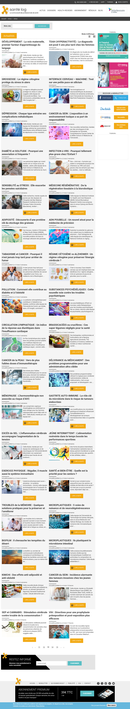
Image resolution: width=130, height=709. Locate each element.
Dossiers (51, 10)
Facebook (98, 683)
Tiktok (109, 683)
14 (52, 647)
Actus (42, 10)
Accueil (3, 19)
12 (44, 647)
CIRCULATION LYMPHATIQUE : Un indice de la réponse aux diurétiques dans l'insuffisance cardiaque (24, 328)
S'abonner (74, 663)
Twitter (102, 683)
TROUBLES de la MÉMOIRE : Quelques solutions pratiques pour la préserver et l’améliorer (23, 508)
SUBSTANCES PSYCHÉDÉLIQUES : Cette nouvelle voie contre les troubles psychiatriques (71, 292)
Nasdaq (111, 9)
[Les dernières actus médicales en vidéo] (113, 159)
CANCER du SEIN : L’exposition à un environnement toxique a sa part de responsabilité (68, 116)
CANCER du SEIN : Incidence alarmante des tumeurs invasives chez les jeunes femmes (70, 578)
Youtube (113, 683)
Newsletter (43, 683)
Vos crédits (121, 117)
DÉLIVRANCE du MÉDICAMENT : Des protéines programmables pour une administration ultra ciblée (69, 363)
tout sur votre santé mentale (121, 108)
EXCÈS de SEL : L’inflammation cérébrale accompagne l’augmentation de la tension (24, 436)
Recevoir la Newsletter (113, 93)
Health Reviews (65, 10)
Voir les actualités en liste (89, 36)
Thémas (110, 2)
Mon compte (123, 2)
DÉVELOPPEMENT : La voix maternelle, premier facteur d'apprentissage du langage (23, 44)
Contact (87, 683)
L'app (103, 2)
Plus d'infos (40, 706)
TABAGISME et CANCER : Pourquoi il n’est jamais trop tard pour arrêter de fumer (22, 257)
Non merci (112, 705)
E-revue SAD (93, 2)
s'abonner (87, 693)
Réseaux (92, 10)
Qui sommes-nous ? (58, 683)
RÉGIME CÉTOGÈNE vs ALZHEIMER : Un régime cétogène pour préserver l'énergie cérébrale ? (71, 257)
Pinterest (106, 683)
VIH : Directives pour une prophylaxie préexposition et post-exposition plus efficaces (69, 615)
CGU (79, 683)
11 (39, 647)
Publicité (71, 683)
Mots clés (7, 26)
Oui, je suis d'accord (98, 705)
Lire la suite (32, 72)
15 (57, 647)
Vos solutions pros (121, 126)
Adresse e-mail (41, 660)
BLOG (100, 10)
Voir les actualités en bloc (94, 36)
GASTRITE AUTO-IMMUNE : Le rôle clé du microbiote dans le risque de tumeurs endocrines (71, 398)
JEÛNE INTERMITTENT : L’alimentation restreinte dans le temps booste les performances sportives (70, 436)
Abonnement (80, 10)
